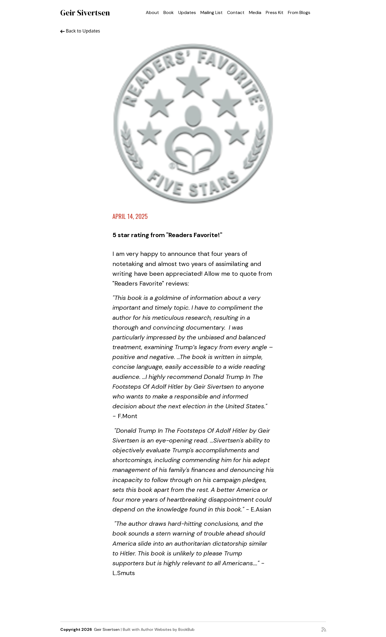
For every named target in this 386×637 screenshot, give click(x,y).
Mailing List (211, 12)
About (152, 12)
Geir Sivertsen (85, 12)
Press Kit (274, 12)
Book (168, 12)
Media (255, 12)
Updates (187, 12)
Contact (235, 12)
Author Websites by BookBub (168, 629)
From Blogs (299, 12)
